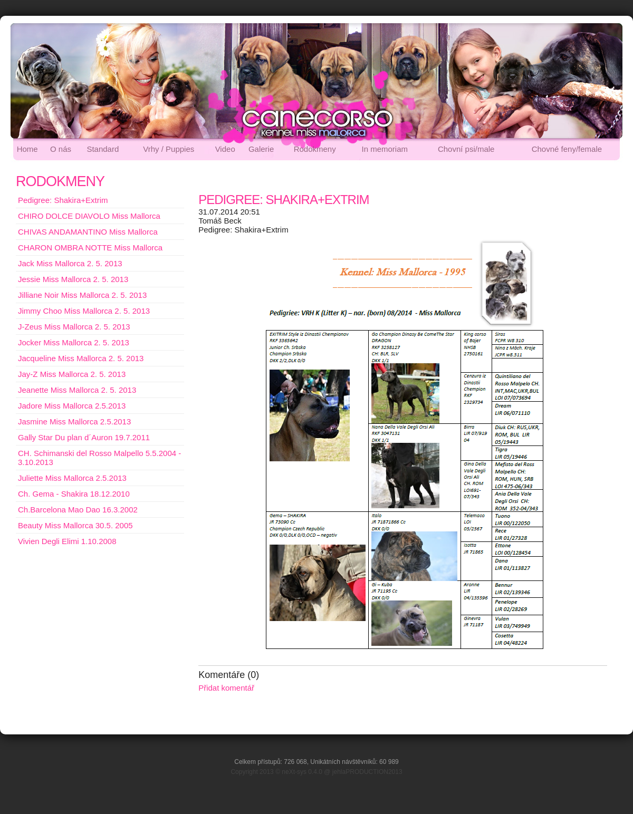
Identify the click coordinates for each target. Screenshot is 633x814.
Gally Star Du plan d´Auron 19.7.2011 (84, 437)
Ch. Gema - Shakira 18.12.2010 (74, 493)
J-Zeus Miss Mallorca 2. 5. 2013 (74, 326)
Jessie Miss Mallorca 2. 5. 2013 (73, 279)
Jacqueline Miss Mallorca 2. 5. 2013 (80, 358)
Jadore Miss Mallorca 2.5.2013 (72, 405)
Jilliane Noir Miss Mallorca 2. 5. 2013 (82, 294)
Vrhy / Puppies (168, 148)
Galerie (261, 148)
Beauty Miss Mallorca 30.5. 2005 (75, 525)
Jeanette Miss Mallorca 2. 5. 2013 (77, 389)
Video (225, 148)
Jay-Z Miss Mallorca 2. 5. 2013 (72, 374)
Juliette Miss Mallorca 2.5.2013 (72, 477)
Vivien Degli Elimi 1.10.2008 (67, 541)
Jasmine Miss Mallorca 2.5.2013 (74, 421)
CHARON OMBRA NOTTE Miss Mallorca (90, 247)
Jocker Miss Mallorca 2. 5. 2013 (73, 342)
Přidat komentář (226, 687)
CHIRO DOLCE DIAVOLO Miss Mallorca (89, 215)
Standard (103, 148)
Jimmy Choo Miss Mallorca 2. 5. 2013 (84, 310)
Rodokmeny (315, 148)
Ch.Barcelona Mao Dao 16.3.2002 (78, 509)
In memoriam (385, 148)
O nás (60, 148)
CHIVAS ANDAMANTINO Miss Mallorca (88, 231)
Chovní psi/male (466, 148)
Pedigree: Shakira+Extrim (63, 200)
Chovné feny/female (567, 148)
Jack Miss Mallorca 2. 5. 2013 (70, 263)
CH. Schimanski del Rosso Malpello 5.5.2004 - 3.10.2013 (99, 458)
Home (27, 148)
